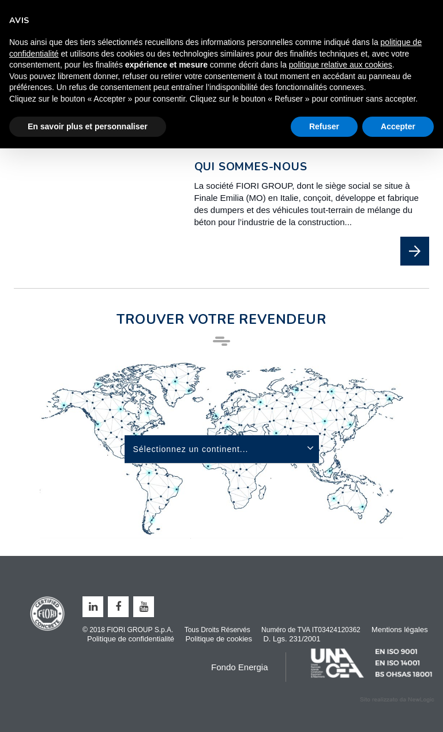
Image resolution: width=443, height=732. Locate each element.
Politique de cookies (218, 638)
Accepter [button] (398, 126)
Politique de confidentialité (130, 638)
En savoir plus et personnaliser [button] (88, 126)
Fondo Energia (239, 667)
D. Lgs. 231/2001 (291, 638)
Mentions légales (399, 629)
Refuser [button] (324, 126)
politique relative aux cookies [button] (340, 64)
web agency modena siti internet (397, 699)
